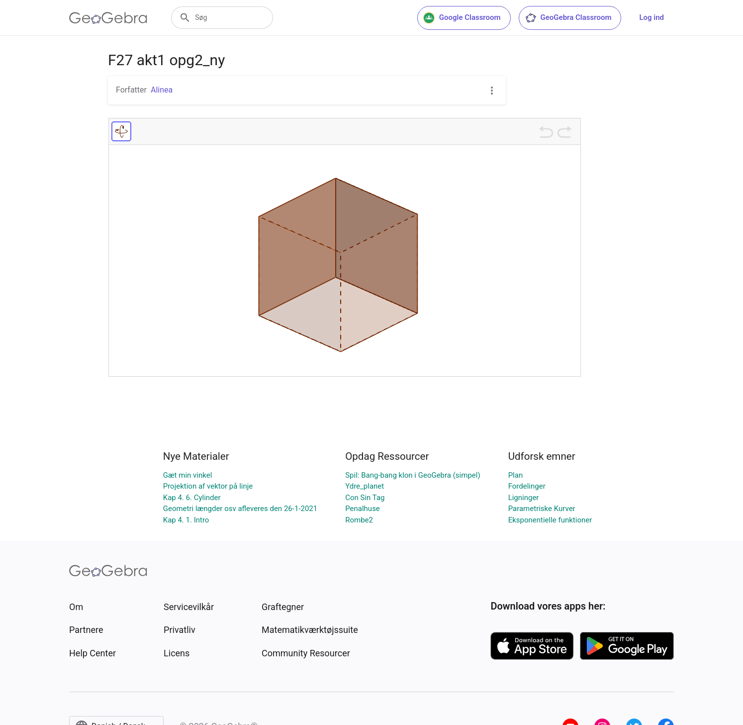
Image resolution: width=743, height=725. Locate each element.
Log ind (651, 17)
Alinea (162, 90)
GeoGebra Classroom (568, 18)
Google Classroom (462, 18)
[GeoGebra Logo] (108, 18)
